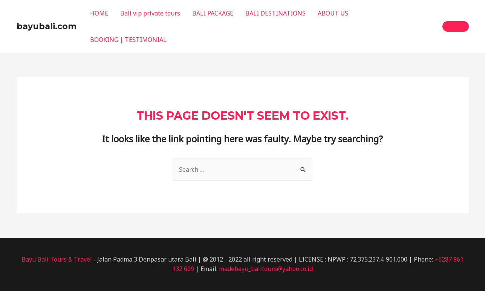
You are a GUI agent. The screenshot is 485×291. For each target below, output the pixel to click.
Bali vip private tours (150, 13)
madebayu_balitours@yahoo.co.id (266, 269)
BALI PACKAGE (212, 13)
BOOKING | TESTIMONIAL (128, 39)
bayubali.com (46, 26)
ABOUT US (333, 13)
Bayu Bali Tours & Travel (56, 259)
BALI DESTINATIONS (275, 13)
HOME (99, 13)
